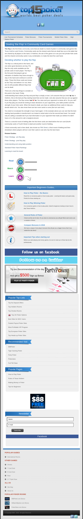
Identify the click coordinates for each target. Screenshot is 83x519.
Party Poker (12, 355)
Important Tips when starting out (37, 237)
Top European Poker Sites (17, 331)
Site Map (10, 487)
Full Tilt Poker (13, 363)
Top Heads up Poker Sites (17, 335)
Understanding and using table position (18, 144)
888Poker (11, 347)
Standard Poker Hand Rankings (15, 148)
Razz (9, 476)
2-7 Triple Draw (12, 479)
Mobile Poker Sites (61, 37)
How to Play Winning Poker (34, 203)
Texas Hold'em (10, 51)
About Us (10, 491)
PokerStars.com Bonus (18, 507)
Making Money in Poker (16, 382)
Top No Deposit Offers (16, 303)
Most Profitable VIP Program (18, 327)
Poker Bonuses (30, 37)
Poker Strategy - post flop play (15, 140)
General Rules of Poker (33, 215)
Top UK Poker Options (17, 315)
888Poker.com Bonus (18, 499)
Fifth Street (44, 127)
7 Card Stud (11, 468)
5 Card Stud (11, 472)
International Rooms (13, 457)
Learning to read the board (14, 151)
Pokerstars (12, 359)
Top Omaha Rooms (15, 311)
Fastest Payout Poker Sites (17, 323)
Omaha (20, 51)
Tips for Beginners (14, 387)
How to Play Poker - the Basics (36, 193)
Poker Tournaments (45, 37)
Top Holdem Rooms (15, 307)
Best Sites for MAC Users (17, 319)
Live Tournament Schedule (14, 37)
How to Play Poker (14, 374)
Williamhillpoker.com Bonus (20, 503)
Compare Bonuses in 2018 (34, 225)
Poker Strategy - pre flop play (15, 137)
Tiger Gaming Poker (15, 351)
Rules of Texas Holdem (16, 378)
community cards (28, 49)
